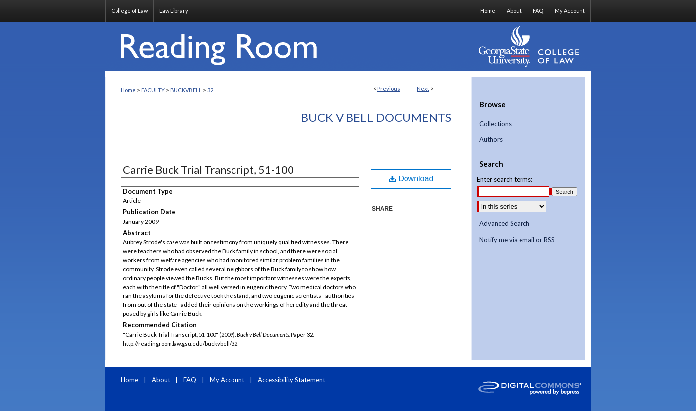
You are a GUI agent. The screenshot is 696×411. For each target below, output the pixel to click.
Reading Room (288, 46)
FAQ (190, 380)
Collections (495, 124)
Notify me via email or (517, 240)
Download (411, 179)
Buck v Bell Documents (376, 117)
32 (210, 90)
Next (423, 88)
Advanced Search (504, 223)
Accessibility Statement (291, 380)
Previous (388, 88)
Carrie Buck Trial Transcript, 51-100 (208, 169)
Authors (491, 139)
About (162, 380)
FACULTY (153, 90)
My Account (228, 380)
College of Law (129, 10)
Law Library (173, 10)
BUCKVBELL (186, 90)
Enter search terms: (504, 179)
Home (128, 90)
